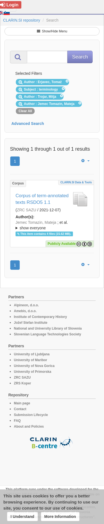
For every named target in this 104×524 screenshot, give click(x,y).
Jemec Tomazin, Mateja (36, 222)
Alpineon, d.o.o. (26, 305)
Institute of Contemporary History (40, 317)
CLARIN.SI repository (21, 20)
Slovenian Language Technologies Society (47, 334)
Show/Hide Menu (52, 31)
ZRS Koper (22, 383)
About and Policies (29, 426)
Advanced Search (27, 123)
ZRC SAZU (26, 210)
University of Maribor (30, 360)
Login (9, 4)
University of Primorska (32, 372)
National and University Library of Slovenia (48, 328)
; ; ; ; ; (52, 225)
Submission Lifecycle (31, 415)
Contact (20, 409)
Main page (22, 403)
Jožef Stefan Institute (30, 323)
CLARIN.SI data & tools (76, 182)
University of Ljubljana (32, 354)
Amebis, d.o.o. (25, 311)
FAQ (17, 421)
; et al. (52, 225)
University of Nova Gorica (34, 366)
